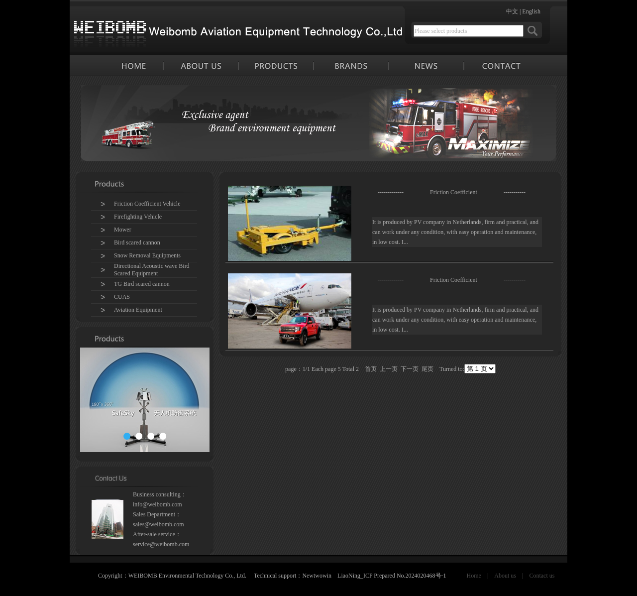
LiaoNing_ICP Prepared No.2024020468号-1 (391, 575)
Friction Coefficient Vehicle (147, 203)
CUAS (122, 296)
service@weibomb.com (161, 544)
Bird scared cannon (137, 242)
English (531, 11)
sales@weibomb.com (158, 524)
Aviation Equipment (138, 309)
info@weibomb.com (157, 504)
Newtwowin (316, 575)
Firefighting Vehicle (138, 216)
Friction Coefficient (453, 192)
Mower (122, 229)
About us (505, 575)
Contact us (541, 575)
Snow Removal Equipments (147, 255)
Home (474, 575)
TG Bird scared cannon (142, 283)
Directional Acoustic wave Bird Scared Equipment (152, 269)
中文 (512, 11)
